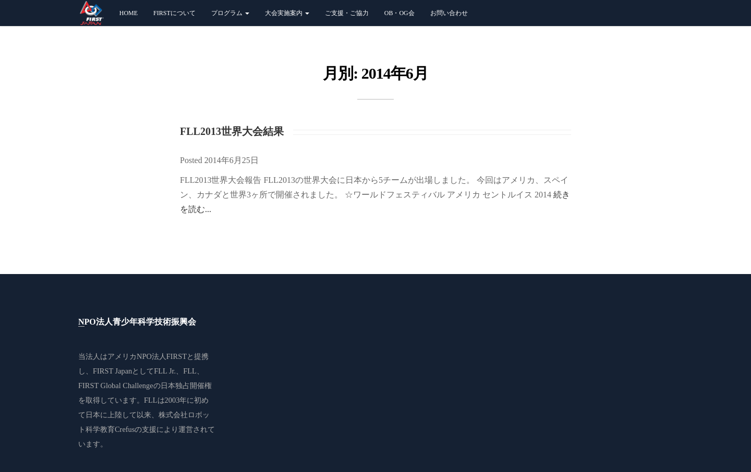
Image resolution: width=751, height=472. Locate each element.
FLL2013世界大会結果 (232, 131)
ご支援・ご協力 (345, 13)
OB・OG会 (397, 13)
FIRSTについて (173, 13)
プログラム (228, 13)
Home (126, 13)
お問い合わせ (447, 13)
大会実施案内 (285, 13)
